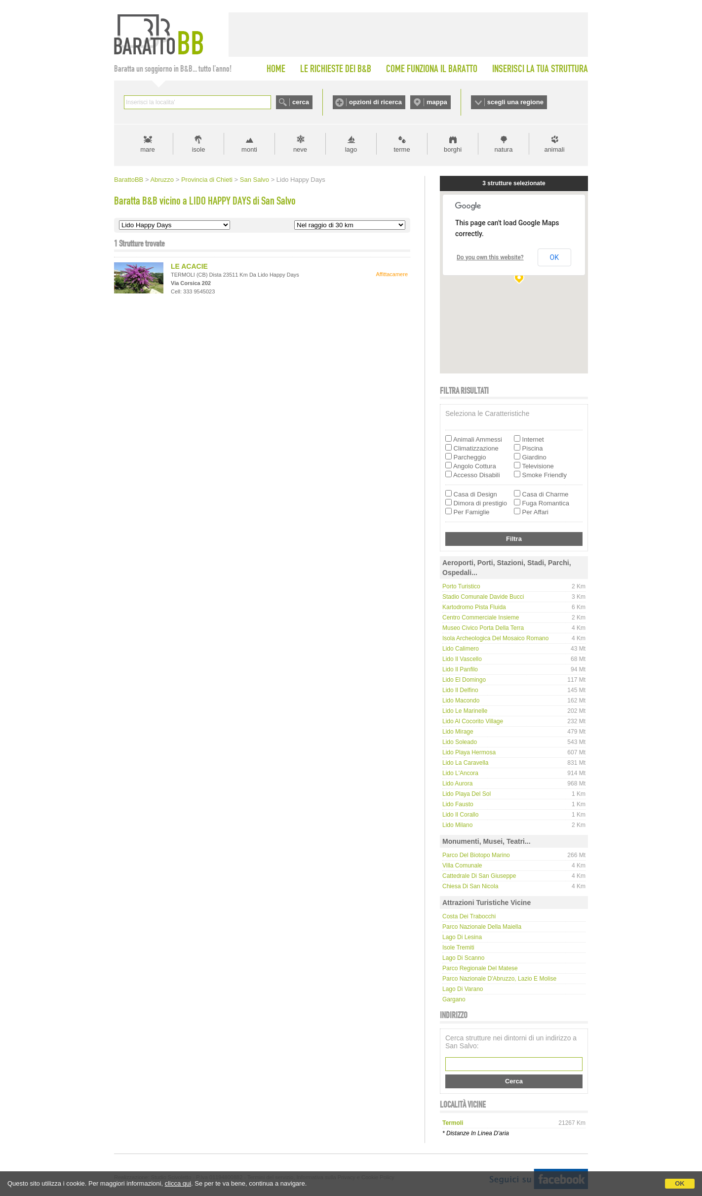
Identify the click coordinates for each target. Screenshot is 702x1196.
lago (351, 149)
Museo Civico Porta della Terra (483, 627)
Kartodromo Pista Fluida (474, 607)
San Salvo (254, 179)
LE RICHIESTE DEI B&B (335, 68)
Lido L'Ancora (460, 773)
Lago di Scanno (463, 957)
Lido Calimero (460, 648)
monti (249, 149)
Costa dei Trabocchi (469, 916)
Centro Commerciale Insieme (480, 617)
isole (198, 149)
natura (504, 149)
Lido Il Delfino (460, 690)
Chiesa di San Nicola (470, 886)
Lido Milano (457, 825)
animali (554, 149)
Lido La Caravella (465, 762)
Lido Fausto (457, 804)
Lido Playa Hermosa (469, 752)
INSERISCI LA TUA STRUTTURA (540, 68)
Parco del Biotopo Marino (476, 855)
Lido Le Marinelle (464, 710)
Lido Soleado (459, 742)
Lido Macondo (460, 700)
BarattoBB (128, 179)
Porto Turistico (461, 586)
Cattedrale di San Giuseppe (479, 875)
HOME (276, 68)
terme (401, 149)
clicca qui (178, 1183)
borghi (453, 149)
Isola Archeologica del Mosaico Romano (495, 638)
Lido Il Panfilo (460, 669)
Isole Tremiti (458, 947)
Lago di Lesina (462, 937)
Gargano (454, 999)
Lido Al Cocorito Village (472, 721)
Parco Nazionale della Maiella (481, 926)
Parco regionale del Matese (480, 968)
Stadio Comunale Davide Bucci (483, 596)
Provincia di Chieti (207, 179)
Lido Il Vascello (462, 659)
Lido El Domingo (464, 679)
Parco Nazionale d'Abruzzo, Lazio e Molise (499, 978)
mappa (437, 102)
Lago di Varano (462, 989)
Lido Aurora (457, 783)
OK (680, 1183)
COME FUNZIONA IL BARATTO (431, 68)
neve (300, 149)
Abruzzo (162, 179)
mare (147, 149)
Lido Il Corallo (460, 814)
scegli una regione (515, 102)
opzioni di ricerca (375, 102)
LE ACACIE (189, 266)
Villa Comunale (462, 865)
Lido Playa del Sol (466, 793)
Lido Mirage (457, 731)
